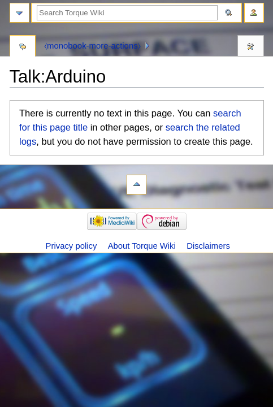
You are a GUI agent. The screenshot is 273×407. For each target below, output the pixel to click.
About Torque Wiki (142, 245)
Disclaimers (208, 245)
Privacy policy (71, 245)
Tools (250, 47)
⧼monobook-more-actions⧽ (92, 45)
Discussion (23, 47)
